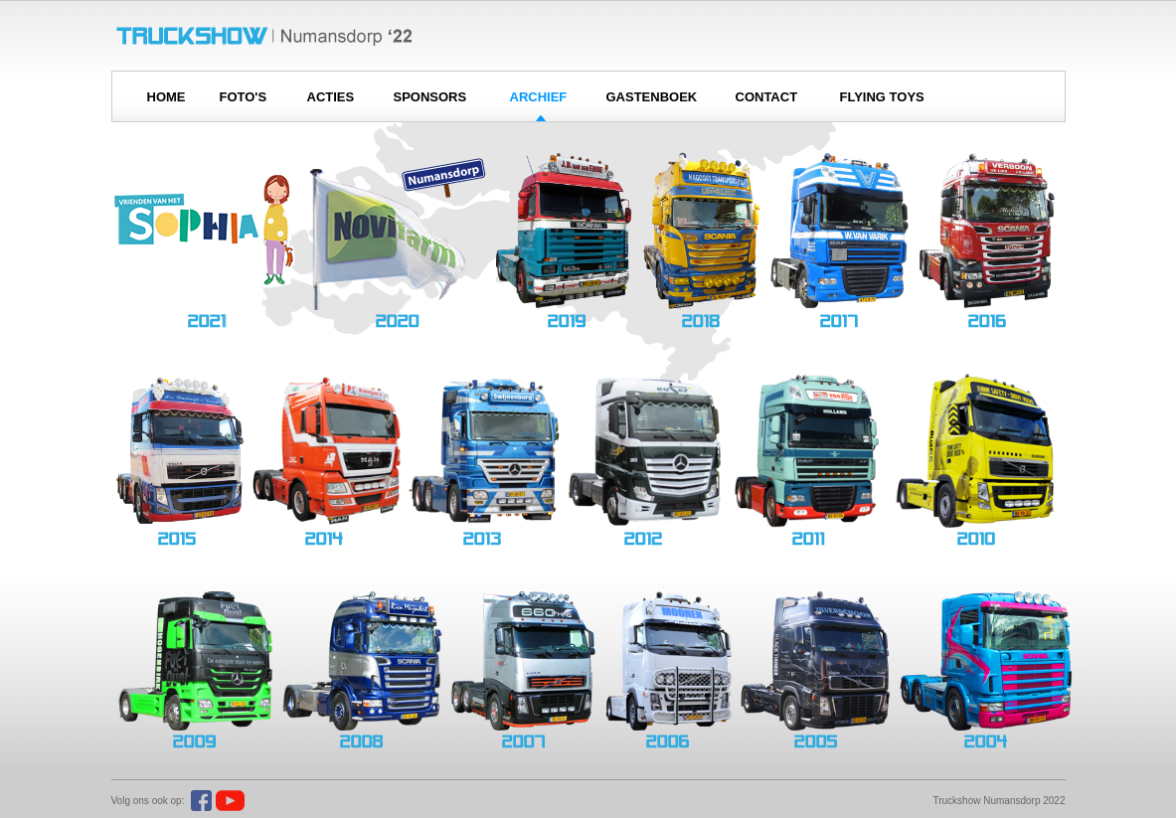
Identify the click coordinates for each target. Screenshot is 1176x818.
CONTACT (767, 96)
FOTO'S (243, 96)
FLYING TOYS (882, 96)
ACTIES (331, 96)
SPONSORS (430, 96)
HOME (166, 96)
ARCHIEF (539, 96)
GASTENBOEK (652, 96)
